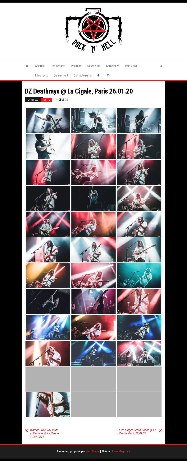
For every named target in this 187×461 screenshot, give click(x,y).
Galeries (40, 66)
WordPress (92, 451)
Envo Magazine (121, 451)
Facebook (99, 75)
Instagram (109, 75)
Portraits (76, 66)
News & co (93, 66)
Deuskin (63, 99)
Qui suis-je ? (61, 75)
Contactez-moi (83, 75)
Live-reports (57, 66)
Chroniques (112, 66)
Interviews (131, 66)
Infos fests (41, 75)
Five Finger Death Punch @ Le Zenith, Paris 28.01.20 (137, 431)
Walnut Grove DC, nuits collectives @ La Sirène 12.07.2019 (44, 433)
